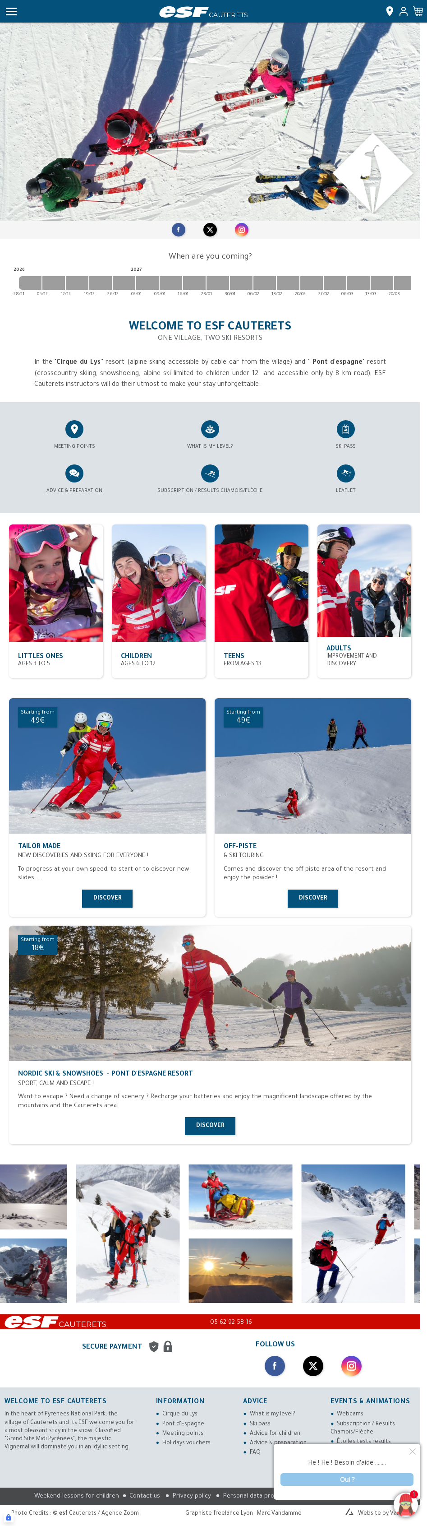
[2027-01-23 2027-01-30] (218, 283)
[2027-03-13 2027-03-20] (382, 283)
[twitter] (210, 230)
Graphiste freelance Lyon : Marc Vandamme (243, 1514)
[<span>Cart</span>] (418, 11)
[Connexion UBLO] (9, 1517)
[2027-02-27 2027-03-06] (335, 283)
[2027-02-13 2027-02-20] (288, 283)
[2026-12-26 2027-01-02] (124, 283)
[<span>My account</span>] (402, 11)
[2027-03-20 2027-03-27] (405, 283)
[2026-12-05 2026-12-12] (53, 283)
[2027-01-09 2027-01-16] (171, 283)
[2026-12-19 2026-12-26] (100, 283)
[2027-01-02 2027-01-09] (147, 283)
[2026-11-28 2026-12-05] (30, 283)
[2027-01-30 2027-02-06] (241, 283)
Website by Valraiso (384, 1514)
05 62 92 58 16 (231, 1322)
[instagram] (241, 230)
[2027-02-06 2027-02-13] (264, 283)
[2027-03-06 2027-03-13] (358, 283)
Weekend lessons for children (76, 1496)
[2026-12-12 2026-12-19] (77, 283)
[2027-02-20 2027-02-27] (311, 283)
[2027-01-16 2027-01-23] (194, 283)
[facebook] (178, 230)
